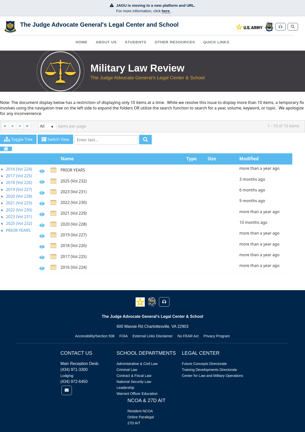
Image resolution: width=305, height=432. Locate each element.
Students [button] (135, 42)
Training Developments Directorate (209, 370)
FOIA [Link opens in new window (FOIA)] (123, 336)
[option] (165, 171)
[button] (141, 302)
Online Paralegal (140, 417)
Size (211, 159)
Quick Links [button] (216, 42)
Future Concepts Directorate (204, 364)
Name (67, 159)
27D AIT (133, 423)
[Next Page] (20, 126)
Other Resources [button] (175, 42)
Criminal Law (126, 370)
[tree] (19, 200)
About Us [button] (106, 42)
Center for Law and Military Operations (212, 376)
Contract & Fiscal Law (133, 376)
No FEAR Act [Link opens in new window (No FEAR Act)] (188, 336)
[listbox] (47, 126)
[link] (249, 26)
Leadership (125, 388)
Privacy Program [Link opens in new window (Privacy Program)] (216, 336)
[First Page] (5, 126)
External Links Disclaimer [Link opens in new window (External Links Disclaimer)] (153, 336)
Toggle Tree (18, 139)
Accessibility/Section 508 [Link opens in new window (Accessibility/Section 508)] (94, 336)
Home (82, 42)
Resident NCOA (140, 411)
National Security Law (133, 382)
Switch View (55, 139)
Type (191, 159)
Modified (249, 159)
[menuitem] (81, 42)
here (166, 11)
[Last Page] (27, 126)
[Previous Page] (12, 126)
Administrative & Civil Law (137, 364)
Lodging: (67, 376)
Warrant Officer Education (136, 394)
